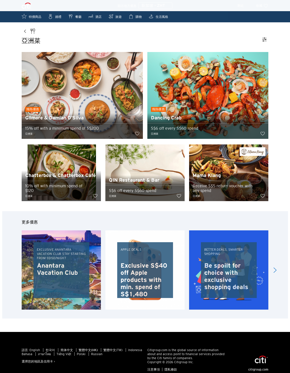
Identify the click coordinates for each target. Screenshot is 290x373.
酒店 (95, 16)
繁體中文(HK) (88, 352)
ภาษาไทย (44, 356)
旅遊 (115, 16)
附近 (244, 5)
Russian (96, 356)
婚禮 (54, 16)
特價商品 (31, 16)
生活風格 (158, 16)
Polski (81, 356)
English (34, 352)
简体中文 (67, 352)
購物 (135, 16)
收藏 (262, 5)
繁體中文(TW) (113, 352)
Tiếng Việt (63, 356)
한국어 (50, 352)
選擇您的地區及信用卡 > (38, 363)
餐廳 (74, 16)
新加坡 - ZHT (155, 5)
